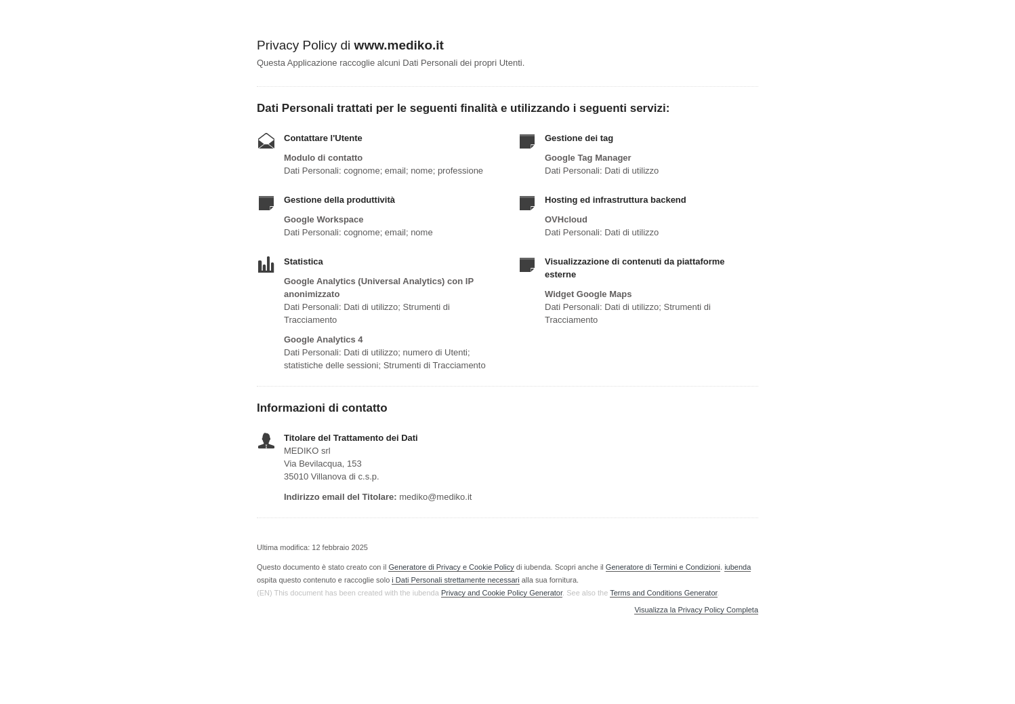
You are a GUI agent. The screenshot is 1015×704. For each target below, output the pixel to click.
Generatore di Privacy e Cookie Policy (451, 567)
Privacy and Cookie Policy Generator (501, 593)
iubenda (737, 567)
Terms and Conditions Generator (663, 593)
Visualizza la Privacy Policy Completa (696, 610)
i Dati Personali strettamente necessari (455, 580)
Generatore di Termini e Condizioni (663, 567)
